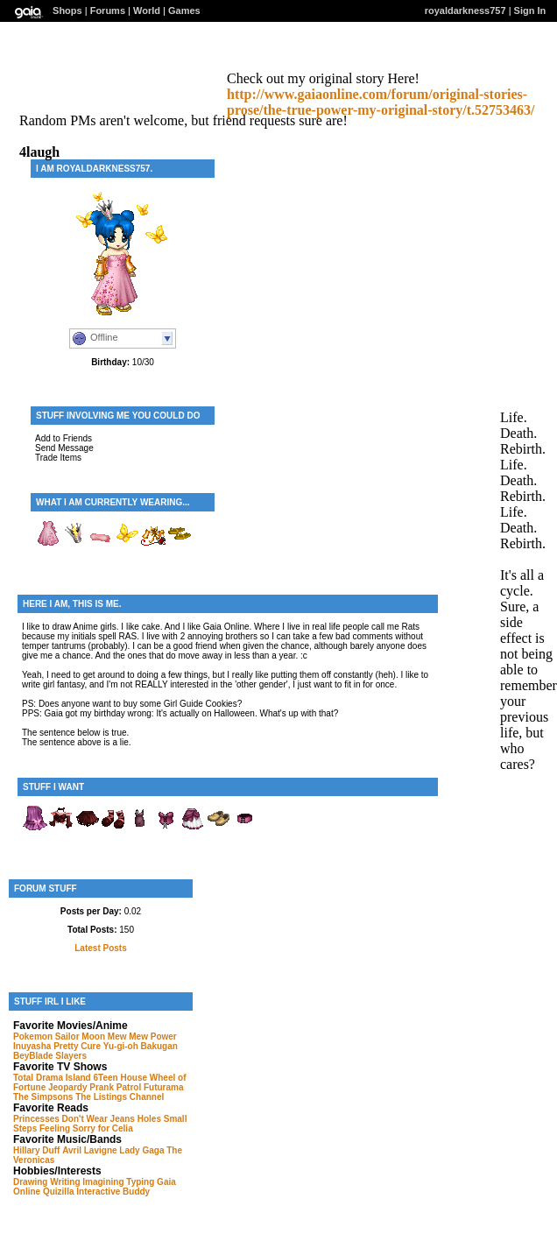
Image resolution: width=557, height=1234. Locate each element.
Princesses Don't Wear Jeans (74, 1119)
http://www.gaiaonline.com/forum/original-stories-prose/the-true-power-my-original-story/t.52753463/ (380, 102)
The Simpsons (43, 1097)
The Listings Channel (119, 1097)
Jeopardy (67, 1087)
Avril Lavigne (89, 1150)
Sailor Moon (80, 1036)
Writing (65, 1182)
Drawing (30, 1182)
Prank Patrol (115, 1087)
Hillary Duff (36, 1150)
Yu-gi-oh (120, 1046)
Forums (107, 10)
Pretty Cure (77, 1046)
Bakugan (159, 1046)
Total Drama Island (52, 1077)
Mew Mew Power (142, 1036)
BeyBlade (33, 1056)
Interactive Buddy (113, 1191)
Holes (149, 1119)
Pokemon (33, 1036)
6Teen (106, 1077)
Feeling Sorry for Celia (86, 1128)
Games (184, 10)
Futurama (164, 1087)
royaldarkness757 (465, 10)
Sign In (530, 10)
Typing (140, 1182)
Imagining (102, 1182)
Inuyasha (32, 1046)
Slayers (71, 1056)
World (146, 10)
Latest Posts (100, 948)
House (133, 1077)
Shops (67, 10)
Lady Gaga (141, 1150)
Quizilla (58, 1191)
